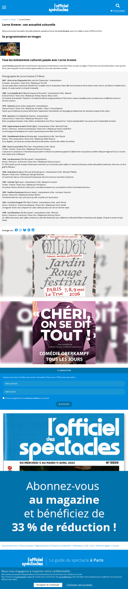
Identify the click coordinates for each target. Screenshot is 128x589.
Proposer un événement (61, 545)
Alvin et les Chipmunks (17, 80)
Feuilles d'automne (15, 192)
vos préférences (64, 577)
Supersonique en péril (16, 126)
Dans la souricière (15, 146)
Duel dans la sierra (15, 172)
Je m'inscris (64, 404)
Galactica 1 (12, 116)
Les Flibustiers (13, 212)
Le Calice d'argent (15, 202)
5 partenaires (20, 577)
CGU (92, 545)
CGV (87, 545)
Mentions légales (103, 545)
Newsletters (78, 545)
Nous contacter (26, 545)
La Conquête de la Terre (17, 93)
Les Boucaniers (13, 159)
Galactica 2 (12, 106)
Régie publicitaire (42, 545)
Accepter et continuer (48, 584)
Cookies (115, 545)
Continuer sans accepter (79, 584)
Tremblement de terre (16, 136)
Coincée (10, 182)
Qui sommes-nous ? (10, 545)
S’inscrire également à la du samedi (27, 398)
